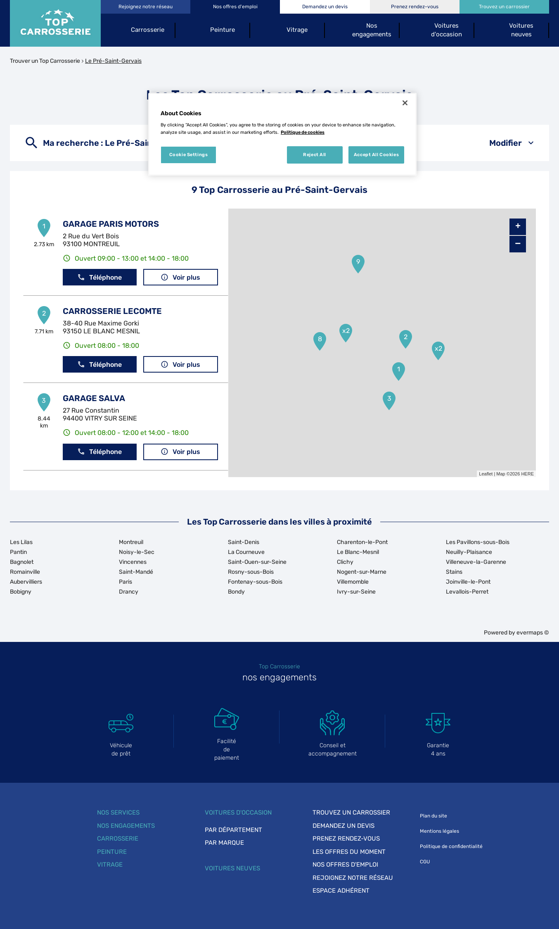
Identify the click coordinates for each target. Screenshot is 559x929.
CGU (425, 862)
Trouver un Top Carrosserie (45, 60)
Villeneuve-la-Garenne (476, 561)
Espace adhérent (341, 890)
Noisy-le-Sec (136, 552)
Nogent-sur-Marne (361, 571)
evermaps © (532, 632)
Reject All (314, 154)
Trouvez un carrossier (351, 812)
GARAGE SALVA (94, 398)
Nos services (118, 812)
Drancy (128, 591)
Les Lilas (21, 542)
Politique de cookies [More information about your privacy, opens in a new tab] (303, 132)
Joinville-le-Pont (468, 581)
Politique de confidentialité (451, 846)
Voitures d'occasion (238, 812)
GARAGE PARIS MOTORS (111, 224)
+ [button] (518, 227)
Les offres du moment (349, 851)
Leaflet (486, 473)
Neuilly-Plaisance (469, 552)
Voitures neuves (232, 868)
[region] (282, 134)
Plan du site (433, 816)
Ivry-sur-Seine (356, 591)
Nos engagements (126, 825)
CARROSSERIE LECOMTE (112, 311)
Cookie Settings (188, 154)
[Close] (405, 103)
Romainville (25, 571)
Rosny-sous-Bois (251, 571)
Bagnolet (21, 561)
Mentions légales (439, 831)
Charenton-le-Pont (362, 542)
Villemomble (353, 581)
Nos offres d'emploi (345, 864)
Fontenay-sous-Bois (255, 581)
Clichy (345, 561)
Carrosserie (117, 838)
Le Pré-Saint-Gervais (113, 60)
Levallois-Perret (467, 591)
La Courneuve (246, 552)
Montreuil (131, 542)
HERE (527, 473)
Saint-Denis (243, 542)
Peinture (112, 851)
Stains (454, 571)
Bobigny (20, 591)
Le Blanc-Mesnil (358, 552)
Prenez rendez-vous (346, 838)
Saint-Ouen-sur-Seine (257, 561)
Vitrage (110, 864)
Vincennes (133, 561)
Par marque (224, 842)
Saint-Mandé (136, 571)
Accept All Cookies (376, 154)
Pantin (18, 552)
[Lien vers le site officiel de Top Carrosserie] (55, 23)
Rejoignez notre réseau (353, 877)
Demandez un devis (343, 825)
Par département (233, 830)
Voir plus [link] (180, 277)
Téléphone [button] (99, 277)
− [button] (518, 244)
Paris (125, 581)
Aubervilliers (26, 581)
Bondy (236, 591)
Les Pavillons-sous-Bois (477, 542)
